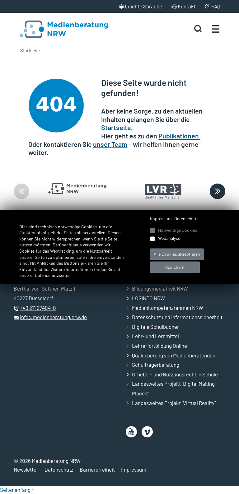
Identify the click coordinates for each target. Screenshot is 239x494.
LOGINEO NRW (148, 298)
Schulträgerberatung (155, 364)
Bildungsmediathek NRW (160, 288)
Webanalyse (169, 238)
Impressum (133, 469)
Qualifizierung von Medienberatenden (173, 355)
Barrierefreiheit (97, 469)
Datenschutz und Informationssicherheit (177, 317)
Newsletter (26, 469)
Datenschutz (59, 469)
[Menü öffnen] (215, 28)
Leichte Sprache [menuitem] (143, 6)
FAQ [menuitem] (215, 6)
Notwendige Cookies (177, 230)
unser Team (110, 144)
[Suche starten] (198, 29)
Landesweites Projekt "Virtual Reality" (174, 403)
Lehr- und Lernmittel (155, 336)
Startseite (30, 50)
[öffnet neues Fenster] (131, 431)
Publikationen (179, 136)
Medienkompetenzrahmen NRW (167, 308)
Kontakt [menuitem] (187, 6)
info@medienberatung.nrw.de (53, 317)
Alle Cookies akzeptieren (177, 254)
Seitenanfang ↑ (17, 490)
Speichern (175, 267)
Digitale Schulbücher (155, 327)
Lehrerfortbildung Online (159, 346)
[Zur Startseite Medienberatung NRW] (56, 28)
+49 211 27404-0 (38, 308)
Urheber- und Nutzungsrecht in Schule (175, 374)
